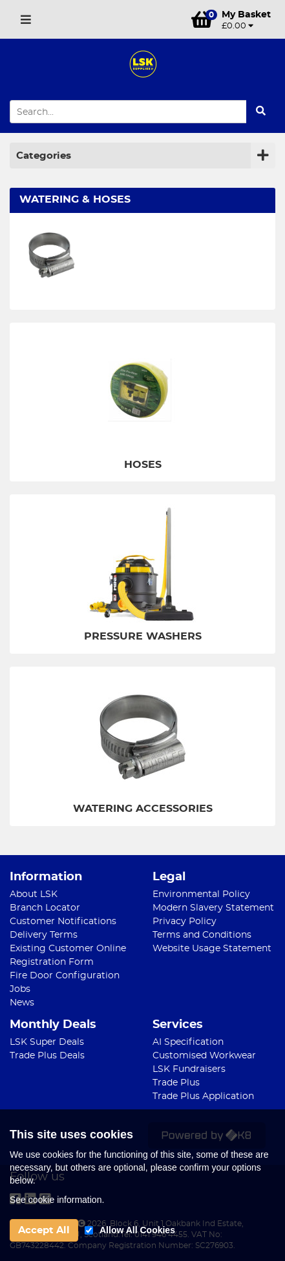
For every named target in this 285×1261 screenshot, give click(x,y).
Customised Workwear (204, 1055)
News (22, 1002)
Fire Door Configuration (65, 975)
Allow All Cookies (137, 1230)
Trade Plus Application (203, 1096)
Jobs (20, 989)
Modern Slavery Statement (213, 908)
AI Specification (188, 1042)
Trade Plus (176, 1082)
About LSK (34, 894)
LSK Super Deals (47, 1042)
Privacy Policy (184, 921)
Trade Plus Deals (47, 1055)
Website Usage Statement (212, 948)
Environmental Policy (201, 894)
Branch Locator (45, 908)
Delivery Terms (44, 935)
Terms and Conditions (202, 935)
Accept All (44, 1230)
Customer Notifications (63, 921)
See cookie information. (57, 1200)
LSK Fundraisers (189, 1069)
